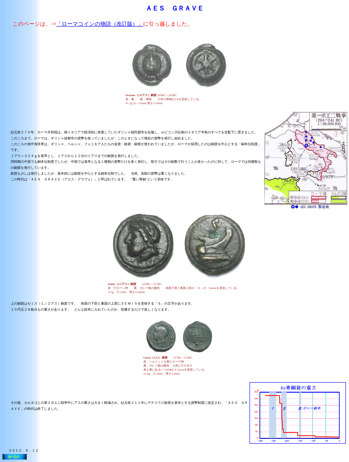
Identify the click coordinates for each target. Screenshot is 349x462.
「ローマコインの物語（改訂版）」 (99, 24)
